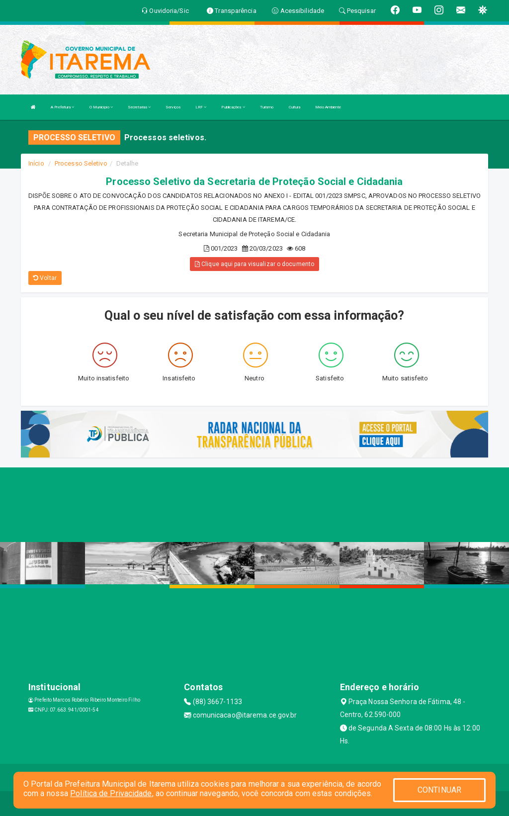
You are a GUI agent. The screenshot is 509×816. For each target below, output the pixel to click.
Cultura (295, 107)
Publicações (233, 107)
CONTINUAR (439, 790)
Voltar (45, 277)
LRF (201, 107)
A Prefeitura (62, 107)
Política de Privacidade (111, 793)
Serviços (173, 107)
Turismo (267, 107)
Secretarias (139, 107)
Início (36, 163)
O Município (101, 107)
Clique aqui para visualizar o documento (254, 264)
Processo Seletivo (81, 163)
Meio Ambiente (328, 107)
